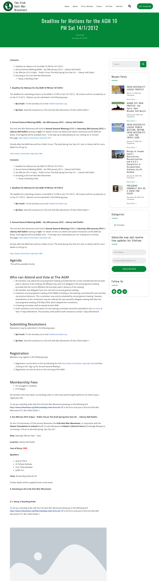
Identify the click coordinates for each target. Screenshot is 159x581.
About (75, 6)
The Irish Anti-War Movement (20, 6)
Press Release (87, 6)
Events (99, 6)
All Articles (119, 267)
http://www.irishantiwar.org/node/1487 (36, 138)
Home (66, 6)
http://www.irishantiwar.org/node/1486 (27, 153)
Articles (109, 6)
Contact (119, 6)
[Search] (143, 64)
